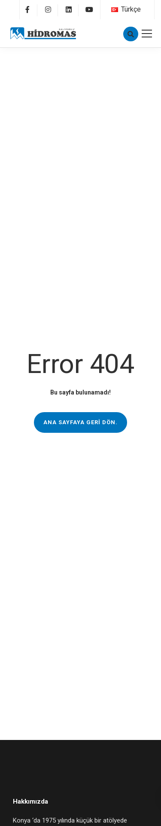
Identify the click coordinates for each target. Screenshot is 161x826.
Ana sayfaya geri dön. (80, 422)
